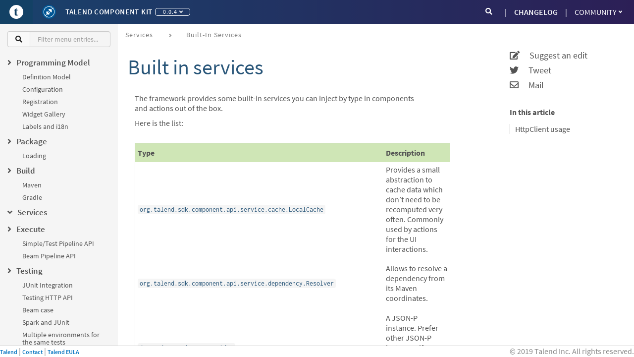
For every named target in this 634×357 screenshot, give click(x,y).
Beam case (37, 309)
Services (139, 34)
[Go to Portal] (16, 12)
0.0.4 (173, 11)
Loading (34, 155)
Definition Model (46, 76)
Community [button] (598, 12)
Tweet (530, 70)
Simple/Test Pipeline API (58, 243)
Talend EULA (63, 352)
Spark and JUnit (45, 322)
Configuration (42, 89)
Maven (32, 184)
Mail (527, 85)
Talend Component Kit (109, 11)
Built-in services (214, 34)
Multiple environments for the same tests (61, 338)
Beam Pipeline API (49, 255)
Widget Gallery (43, 114)
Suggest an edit (548, 55)
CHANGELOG (536, 12)
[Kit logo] (49, 12)
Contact (32, 352)
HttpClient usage (542, 129)
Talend (8, 352)
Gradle (32, 197)
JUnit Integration (47, 285)
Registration (40, 101)
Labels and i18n (45, 126)
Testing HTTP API (47, 297)
